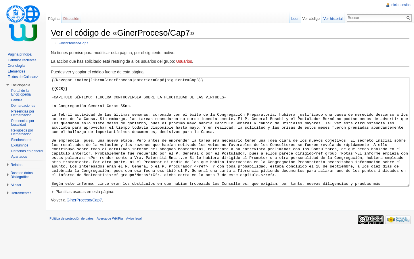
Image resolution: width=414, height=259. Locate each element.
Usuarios (191, 62)
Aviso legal (141, 245)
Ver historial (330, 18)
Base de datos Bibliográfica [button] (22, 175)
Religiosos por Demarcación (22, 132)
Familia (16, 100)
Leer (292, 18)
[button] (232, 214)
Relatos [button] (16, 165)
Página (58, 18)
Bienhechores (21, 140)
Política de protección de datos (78, 245)
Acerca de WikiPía (116, 245)
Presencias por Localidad (22, 123)
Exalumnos (19, 145)
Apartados (19, 157)
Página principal (20, 54)
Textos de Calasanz (23, 77)
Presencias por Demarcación (22, 113)
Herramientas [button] (21, 193)
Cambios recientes (22, 60)
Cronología (16, 66)
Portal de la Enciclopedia (21, 93)
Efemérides (16, 71)
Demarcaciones (23, 106)
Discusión (76, 18)
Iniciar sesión (399, 5)
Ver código (308, 18)
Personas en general (27, 151)
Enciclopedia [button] (20, 85)
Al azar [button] (16, 185)
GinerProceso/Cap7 (80, 44)
